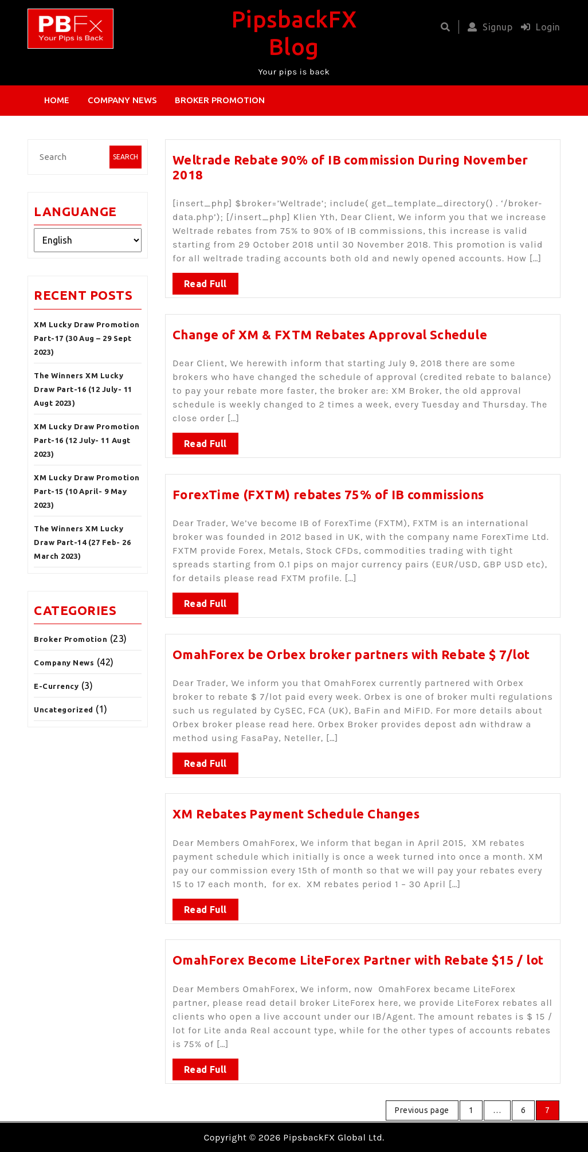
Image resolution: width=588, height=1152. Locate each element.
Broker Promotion (220, 100)
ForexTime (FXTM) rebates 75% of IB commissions (328, 489)
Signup (487, 27)
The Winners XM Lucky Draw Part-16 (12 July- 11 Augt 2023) (83, 389)
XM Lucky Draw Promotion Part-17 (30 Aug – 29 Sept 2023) (87, 338)
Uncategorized (63, 710)
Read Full (205, 278)
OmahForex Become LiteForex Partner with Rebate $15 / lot (358, 955)
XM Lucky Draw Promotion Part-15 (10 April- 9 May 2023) (87, 491)
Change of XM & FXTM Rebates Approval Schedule (330, 329)
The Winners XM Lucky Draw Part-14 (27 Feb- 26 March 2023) (82, 542)
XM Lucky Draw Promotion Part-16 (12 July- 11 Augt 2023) (87, 440)
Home (56, 100)
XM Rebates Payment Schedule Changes (296, 809)
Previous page (422, 1110)
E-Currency (56, 686)
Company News (122, 100)
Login (537, 27)
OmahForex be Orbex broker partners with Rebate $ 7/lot (351, 649)
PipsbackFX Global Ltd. (333, 1137)
